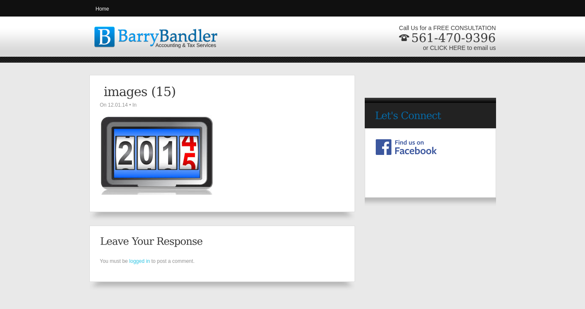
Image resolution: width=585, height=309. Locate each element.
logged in (139, 261)
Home (102, 9)
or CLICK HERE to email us (459, 47)
